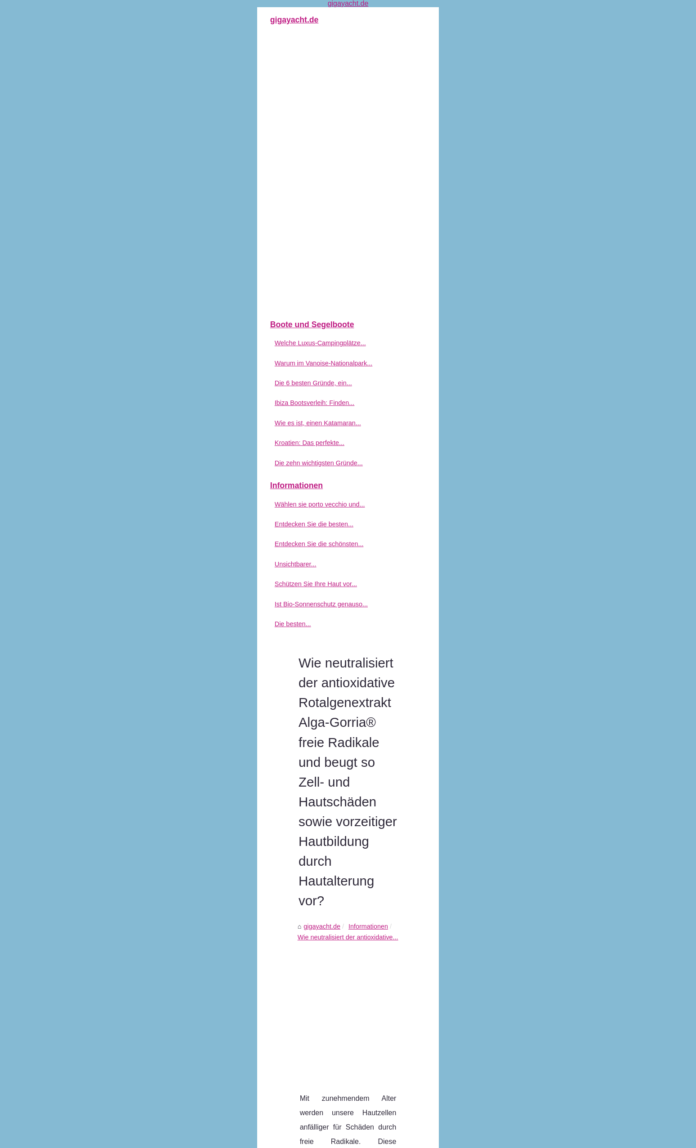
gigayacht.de (240, 190)
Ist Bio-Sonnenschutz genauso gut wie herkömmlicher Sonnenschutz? (374, 1079)
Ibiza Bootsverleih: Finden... (129, 402)
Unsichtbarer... (110, 564)
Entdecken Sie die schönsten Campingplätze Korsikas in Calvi (363, 1026)
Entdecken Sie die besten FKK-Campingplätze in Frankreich (360, 1011)
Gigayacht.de (115, 1138)
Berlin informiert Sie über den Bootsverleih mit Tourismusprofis (294, 940)
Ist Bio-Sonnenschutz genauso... (136, 604)
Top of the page (191, 1138)
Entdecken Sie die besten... (128, 524)
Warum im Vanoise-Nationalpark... (138, 363)
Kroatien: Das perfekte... (124, 442)
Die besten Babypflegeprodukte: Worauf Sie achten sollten (537, 940)
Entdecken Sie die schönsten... (133, 543)
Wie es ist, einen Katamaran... (132, 423)
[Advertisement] (415, 263)
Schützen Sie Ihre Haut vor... (130, 583)
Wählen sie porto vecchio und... (134, 504)
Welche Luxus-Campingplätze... (135, 343)
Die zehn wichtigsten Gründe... (133, 463)
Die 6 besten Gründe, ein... (128, 383)
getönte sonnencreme (358, 394)
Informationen (286, 190)
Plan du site (152, 1138)
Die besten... (107, 623)
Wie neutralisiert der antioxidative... (364, 190)
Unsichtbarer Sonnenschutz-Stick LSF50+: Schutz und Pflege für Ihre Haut (381, 1042)
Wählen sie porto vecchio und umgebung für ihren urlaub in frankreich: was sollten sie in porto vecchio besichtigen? (408, 992)
